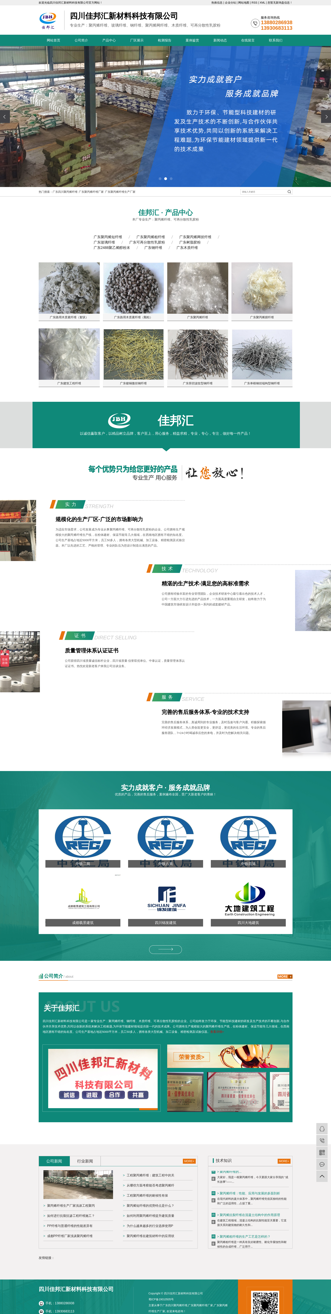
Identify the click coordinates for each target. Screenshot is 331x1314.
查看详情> (217, 1031)
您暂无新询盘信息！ (280, 2)
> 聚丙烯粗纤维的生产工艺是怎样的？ (244, 1237)
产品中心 (109, 40)
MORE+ (189, 1161)
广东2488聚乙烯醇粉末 (112, 248)
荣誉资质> (191, 1057)
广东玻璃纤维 (104, 242)
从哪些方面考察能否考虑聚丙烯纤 (150, 1185)
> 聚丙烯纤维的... (229, 1172)
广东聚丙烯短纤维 (108, 237)
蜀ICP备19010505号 (161, 1299)
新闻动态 (220, 40)
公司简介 (81, 40)
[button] (160, 178)
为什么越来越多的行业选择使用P (150, 1226)
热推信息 (217, 2)
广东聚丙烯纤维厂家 (91, 191)
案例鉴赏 (192, 40)
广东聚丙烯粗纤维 (150, 237)
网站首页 (53, 40)
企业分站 (230, 2)
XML (262, 2)
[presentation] (5, 116)
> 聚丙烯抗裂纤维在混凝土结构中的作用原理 (248, 1215)
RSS (254, 2)
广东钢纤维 (153, 248)
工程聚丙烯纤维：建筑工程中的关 (150, 1175)
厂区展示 (137, 40)
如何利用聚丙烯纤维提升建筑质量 (150, 1215)
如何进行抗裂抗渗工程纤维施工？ (71, 1215)
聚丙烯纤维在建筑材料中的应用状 (150, 1236)
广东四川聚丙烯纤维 (65, 191)
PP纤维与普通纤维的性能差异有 (70, 1226)
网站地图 (243, 2)
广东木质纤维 (187, 248)
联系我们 (275, 40)
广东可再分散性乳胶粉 (147, 242)
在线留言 (248, 40)
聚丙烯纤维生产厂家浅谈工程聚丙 (71, 1205)
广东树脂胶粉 (190, 242)
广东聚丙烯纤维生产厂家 (120, 191)
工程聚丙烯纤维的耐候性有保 (147, 1195)
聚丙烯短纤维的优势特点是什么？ (150, 1205)
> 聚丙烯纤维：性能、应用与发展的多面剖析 (248, 1194)
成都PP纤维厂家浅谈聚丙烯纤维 (70, 1236)
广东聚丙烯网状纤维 (195, 237)
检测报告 (164, 40)
